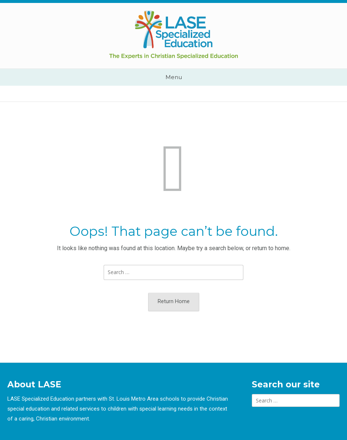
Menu (173, 77)
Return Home (174, 301)
